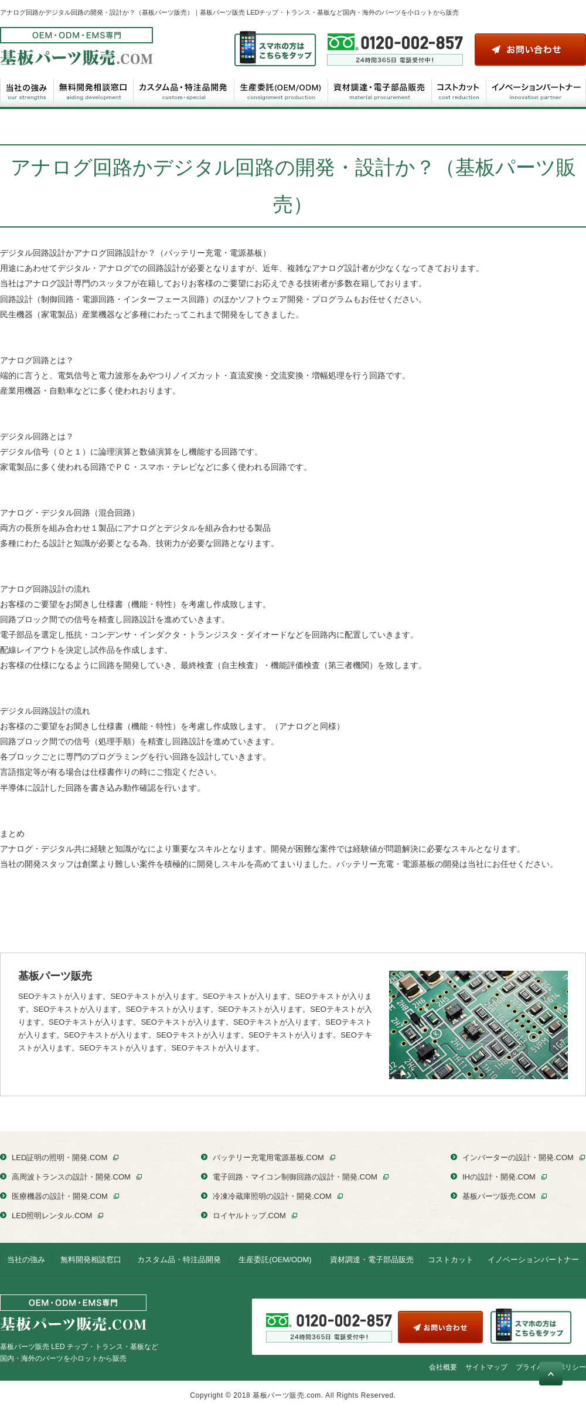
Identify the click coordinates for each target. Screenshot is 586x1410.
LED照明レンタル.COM (52, 1215)
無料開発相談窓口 (94, 90)
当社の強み (27, 90)
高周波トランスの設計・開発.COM (71, 1176)
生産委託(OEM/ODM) (281, 90)
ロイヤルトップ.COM (249, 1215)
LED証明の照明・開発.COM (59, 1157)
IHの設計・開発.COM (499, 1176)
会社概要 (443, 1367)
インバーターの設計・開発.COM (518, 1157)
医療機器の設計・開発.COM (60, 1196)
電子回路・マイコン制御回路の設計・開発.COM (295, 1176)
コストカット (459, 90)
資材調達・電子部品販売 (380, 90)
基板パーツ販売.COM (499, 1196)
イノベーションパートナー (536, 90)
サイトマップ (486, 1367)
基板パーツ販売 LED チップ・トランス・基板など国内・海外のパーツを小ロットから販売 (79, 1328)
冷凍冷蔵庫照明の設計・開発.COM (272, 1196)
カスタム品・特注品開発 (184, 90)
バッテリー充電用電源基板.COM (268, 1157)
